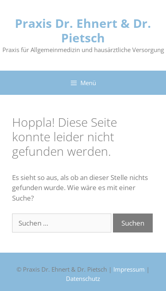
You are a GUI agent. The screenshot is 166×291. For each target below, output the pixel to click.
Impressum (129, 269)
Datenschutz (83, 278)
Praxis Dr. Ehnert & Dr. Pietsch (83, 30)
